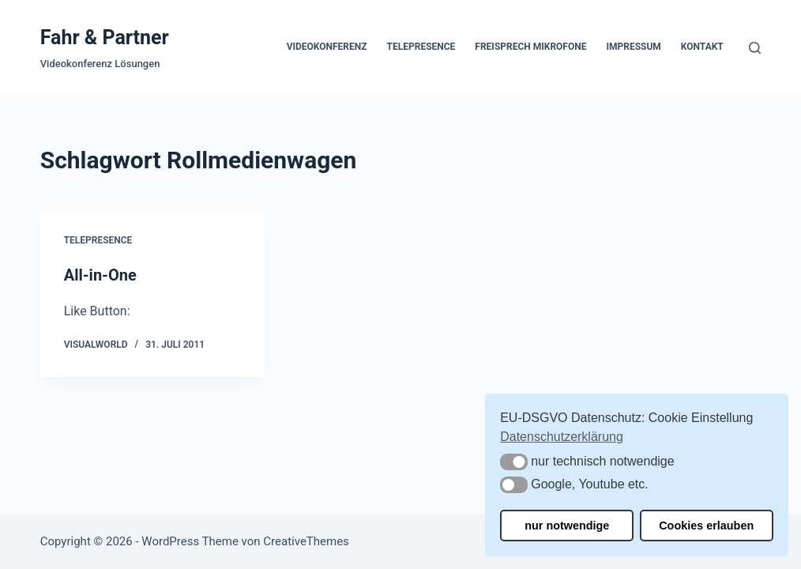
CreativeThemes (306, 541)
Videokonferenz (327, 46)
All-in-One (100, 275)
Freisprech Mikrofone (530, 46)
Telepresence (421, 46)
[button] (514, 462)
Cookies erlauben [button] (706, 525)
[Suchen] (755, 48)
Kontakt (702, 46)
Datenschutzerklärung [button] (561, 436)
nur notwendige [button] (567, 525)
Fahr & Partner (104, 37)
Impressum (633, 46)
